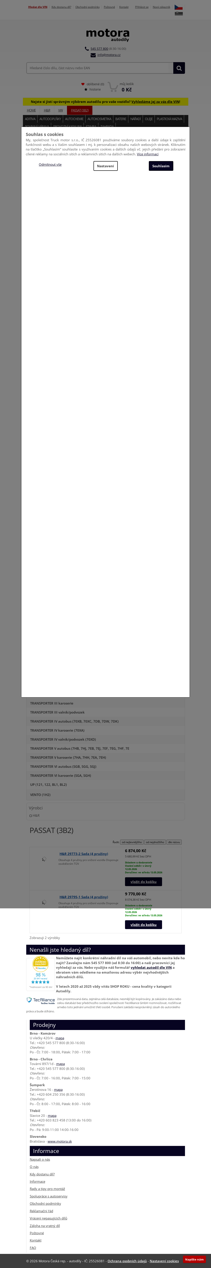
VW (60, 110)
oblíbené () (92, 84)
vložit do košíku (144, 881)
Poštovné (109, 7)
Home (31, 110)
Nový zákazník (161, 7)
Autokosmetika (99, 119)
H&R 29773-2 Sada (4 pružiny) (84, 854)
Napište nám (194, 1259)
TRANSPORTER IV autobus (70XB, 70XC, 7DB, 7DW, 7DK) (74, 721)
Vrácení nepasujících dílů (48, 1218)
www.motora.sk (60, 1141)
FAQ (33, 1248)
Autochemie (74, 119)
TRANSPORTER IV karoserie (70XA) (57, 730)
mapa (60, 1038)
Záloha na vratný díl (45, 1225)
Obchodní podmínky (87, 7)
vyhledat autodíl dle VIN (151, 967)
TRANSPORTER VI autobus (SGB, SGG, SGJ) (63, 766)
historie (92, 89)
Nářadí (135, 119)
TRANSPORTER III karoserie (51, 703)
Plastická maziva (169, 119)
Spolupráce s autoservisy (48, 1196)
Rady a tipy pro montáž (47, 1188)
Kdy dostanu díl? (61, 7)
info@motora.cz (109, 55)
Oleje (149, 119)
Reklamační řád (41, 1211)
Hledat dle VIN (37, 7)
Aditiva (30, 119)
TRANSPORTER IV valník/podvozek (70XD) (63, 739)
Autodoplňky (50, 119)
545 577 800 (99, 48)
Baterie (120, 119)
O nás (34, 1166)
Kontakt (124, 7)
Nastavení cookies (164, 1261)
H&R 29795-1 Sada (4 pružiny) (84, 897)
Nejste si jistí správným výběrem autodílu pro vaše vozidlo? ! (105, 101)
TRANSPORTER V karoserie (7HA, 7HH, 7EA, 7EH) (68, 757)
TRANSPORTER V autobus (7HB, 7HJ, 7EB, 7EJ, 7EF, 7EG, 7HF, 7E (79, 748)
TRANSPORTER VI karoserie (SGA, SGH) (60, 775)
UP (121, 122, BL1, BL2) (48, 784)
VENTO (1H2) (40, 794)
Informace (37, 1181)
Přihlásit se (142, 7)
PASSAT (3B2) (79, 110)
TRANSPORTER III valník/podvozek (57, 712)
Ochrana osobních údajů (127, 1261)
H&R (47, 110)
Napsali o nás (40, 1159)
